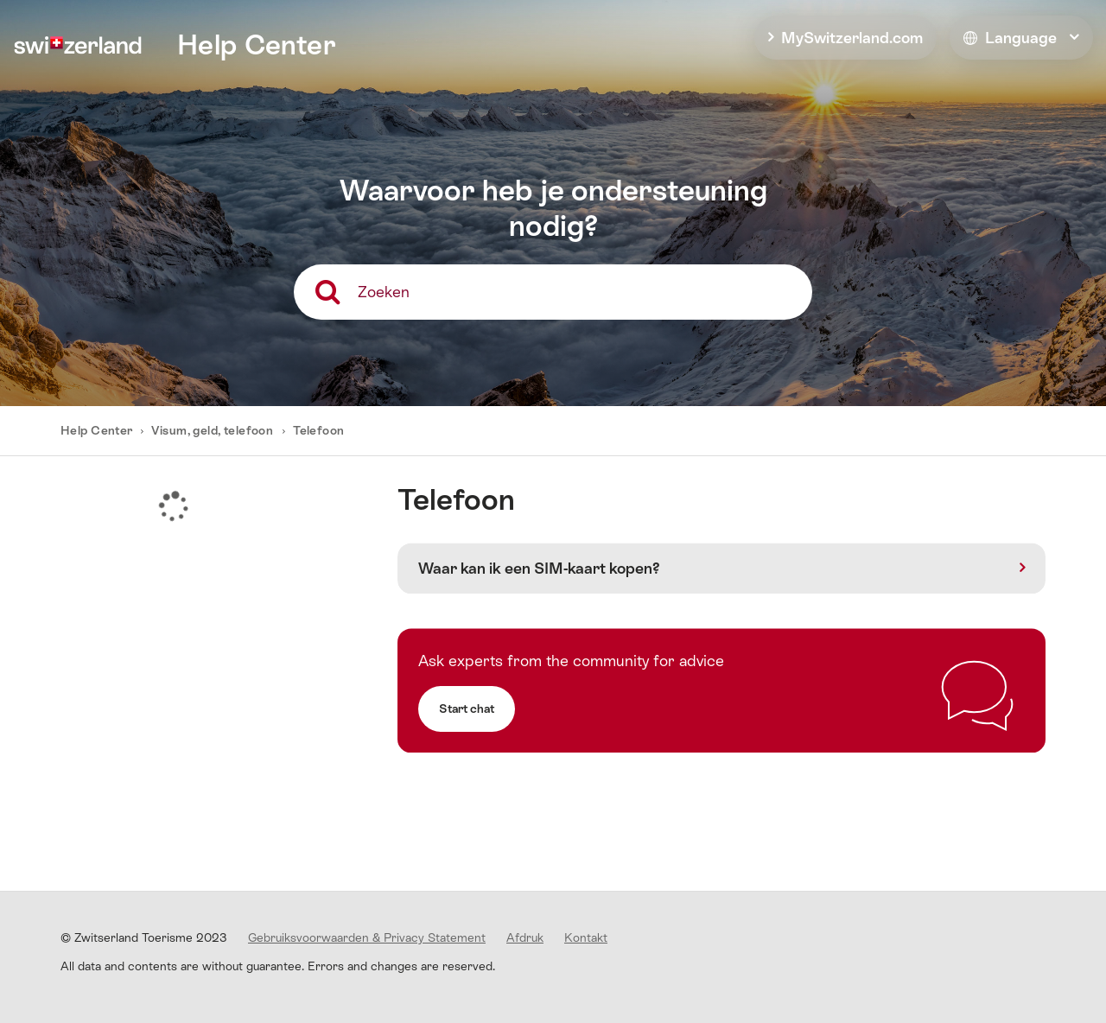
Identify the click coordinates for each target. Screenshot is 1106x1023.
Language (1010, 38)
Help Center (98, 430)
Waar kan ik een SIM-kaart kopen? (539, 568)
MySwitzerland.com (852, 38)
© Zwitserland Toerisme (143, 937)
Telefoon (318, 430)
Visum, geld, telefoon (212, 430)
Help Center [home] (256, 44)
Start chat (466, 708)
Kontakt (585, 937)
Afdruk (524, 937)
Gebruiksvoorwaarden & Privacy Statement (367, 937)
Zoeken (384, 292)
